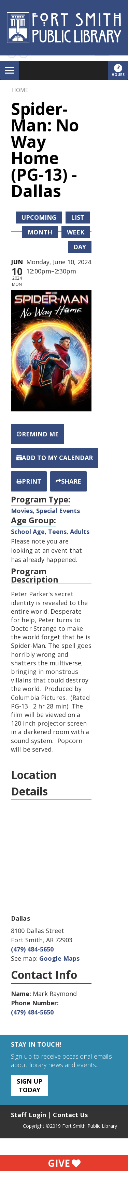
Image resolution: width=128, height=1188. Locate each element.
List (77, 217)
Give (64, 1163)
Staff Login (28, 1115)
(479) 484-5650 (32, 949)
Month (40, 232)
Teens (57, 531)
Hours (120, 70)
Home (20, 90)
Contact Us (70, 1115)
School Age (28, 531)
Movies (22, 511)
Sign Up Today (30, 1085)
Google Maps (59, 958)
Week (75, 232)
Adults (79, 531)
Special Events (58, 511)
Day (79, 247)
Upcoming (38, 217)
